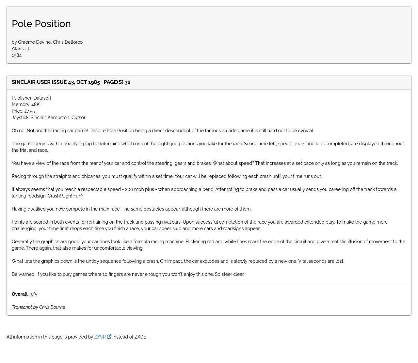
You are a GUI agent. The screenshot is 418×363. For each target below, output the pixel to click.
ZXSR (103, 336)
